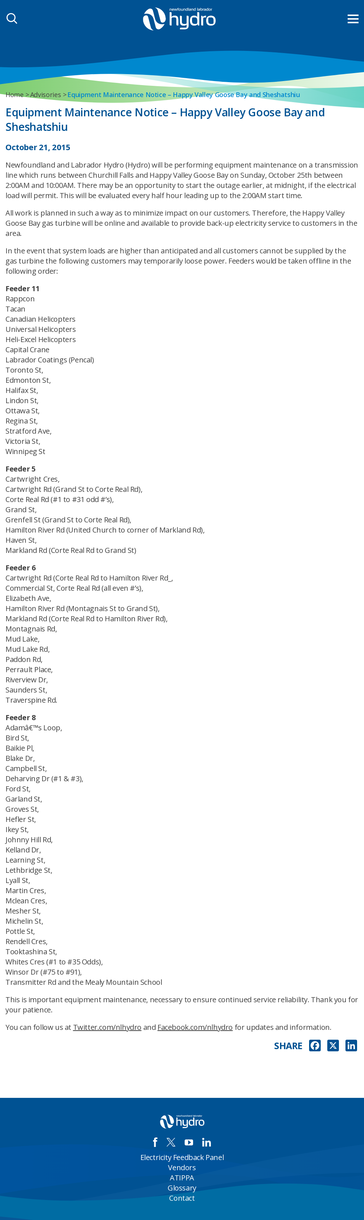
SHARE (288, 1046)
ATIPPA (182, 1178)
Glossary (182, 1188)
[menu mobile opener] (353, 19)
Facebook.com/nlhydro (195, 1027)
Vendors (182, 1167)
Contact (182, 1198)
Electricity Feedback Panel (182, 1157)
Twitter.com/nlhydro (107, 1027)
